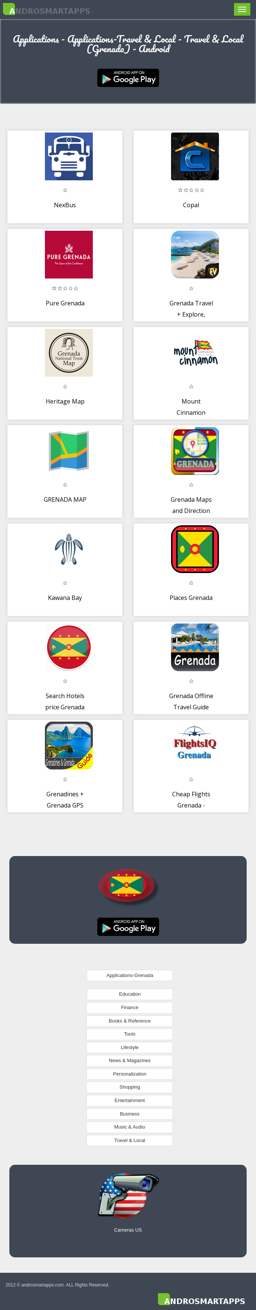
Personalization (129, 1074)
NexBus (65, 205)
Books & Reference (129, 1021)
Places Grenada (191, 598)
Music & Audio (129, 1127)
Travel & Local (129, 1140)
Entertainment (130, 1100)
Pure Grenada (65, 303)
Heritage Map (65, 401)
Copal (191, 205)
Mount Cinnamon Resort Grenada (191, 412)
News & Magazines (129, 1060)
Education (130, 994)
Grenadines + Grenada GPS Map (65, 805)
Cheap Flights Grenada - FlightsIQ (191, 805)
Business (130, 1114)
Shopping (129, 1087)
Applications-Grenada (129, 975)
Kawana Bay (65, 598)
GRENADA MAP (65, 499)
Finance (129, 1007)
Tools (129, 1034)
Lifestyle (130, 1047)
